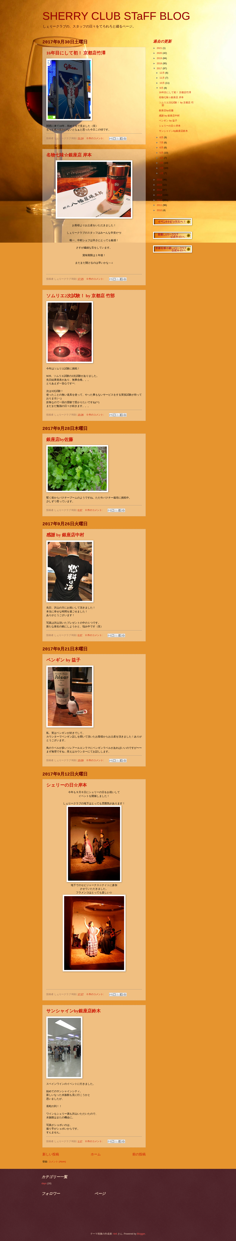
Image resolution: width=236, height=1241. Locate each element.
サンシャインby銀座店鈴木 (73, 1011)
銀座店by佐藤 (59, 439)
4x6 (115, 1233)
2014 (160, 189)
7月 (161, 142)
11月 (162, 77)
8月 (161, 137)
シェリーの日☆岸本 (66, 785)
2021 (160, 48)
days (43, 1183)
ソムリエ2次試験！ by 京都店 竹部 (80, 295)
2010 (160, 210)
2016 (160, 179)
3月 (161, 162)
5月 (161, 152)
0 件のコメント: (95, 138)
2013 (160, 195)
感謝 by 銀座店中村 (65, 534)
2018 (160, 63)
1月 (161, 173)
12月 (162, 72)
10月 (162, 83)
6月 (161, 147)
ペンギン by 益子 (63, 660)
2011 (160, 205)
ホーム (96, 1154)
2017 (160, 68)
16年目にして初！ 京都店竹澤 (75, 53)
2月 (161, 168)
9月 (161, 88)
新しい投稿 (50, 1154)
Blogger (141, 1233)
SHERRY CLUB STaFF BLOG (116, 16)
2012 (160, 200)
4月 (161, 157)
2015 (160, 184)
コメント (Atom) (57, 1161)
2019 (160, 58)
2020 (160, 53)
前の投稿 (139, 1154)
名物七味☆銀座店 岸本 (69, 155)
